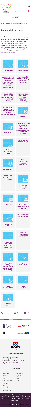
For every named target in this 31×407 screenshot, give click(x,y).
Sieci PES (18, 375)
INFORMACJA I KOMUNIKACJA (23, 141)
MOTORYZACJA (8, 169)
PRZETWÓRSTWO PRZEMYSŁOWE (23, 215)
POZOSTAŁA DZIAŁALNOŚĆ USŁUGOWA (8, 177)
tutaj (25, 397)
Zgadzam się (15, 405)
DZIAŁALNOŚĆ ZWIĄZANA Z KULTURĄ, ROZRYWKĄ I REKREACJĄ (23, 97)
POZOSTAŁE (8, 205)
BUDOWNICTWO (8, 70)
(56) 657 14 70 (18, 362)
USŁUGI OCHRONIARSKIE (8, 287)
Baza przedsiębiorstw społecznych (7, 380)
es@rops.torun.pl (7, 364)
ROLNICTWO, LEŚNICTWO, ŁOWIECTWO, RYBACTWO (8, 244)
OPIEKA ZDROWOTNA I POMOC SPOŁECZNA (23, 162)
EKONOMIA (8, 133)
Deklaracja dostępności (5, 387)
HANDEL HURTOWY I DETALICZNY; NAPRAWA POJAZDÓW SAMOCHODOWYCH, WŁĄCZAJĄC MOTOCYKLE (23, 129)
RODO (4, 393)
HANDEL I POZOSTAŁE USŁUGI (8, 151)
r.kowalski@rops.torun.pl (8, 52)
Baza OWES (5, 383)
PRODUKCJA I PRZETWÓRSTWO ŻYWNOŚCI (23, 206)
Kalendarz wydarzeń (18, 379)
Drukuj (18, 313)
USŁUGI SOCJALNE (23, 287)
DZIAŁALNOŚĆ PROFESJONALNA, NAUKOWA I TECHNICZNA (23, 79)
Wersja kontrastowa (29, 6)
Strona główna (5, 23)
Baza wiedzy (19, 373)
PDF (28, 312)
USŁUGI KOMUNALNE (23, 264)
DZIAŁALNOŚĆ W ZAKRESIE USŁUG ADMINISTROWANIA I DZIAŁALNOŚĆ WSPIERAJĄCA (7, 97)
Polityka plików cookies (6, 391)
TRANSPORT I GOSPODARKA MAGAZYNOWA (23, 234)
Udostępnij (7, 312)
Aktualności (5, 372)
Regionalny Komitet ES (5, 374)
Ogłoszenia (19, 377)
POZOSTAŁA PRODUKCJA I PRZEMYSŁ (23, 187)
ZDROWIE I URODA (8, 304)
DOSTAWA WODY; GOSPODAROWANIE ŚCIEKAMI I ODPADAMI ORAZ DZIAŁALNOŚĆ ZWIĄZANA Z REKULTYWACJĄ (8, 82)
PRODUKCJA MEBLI (8, 225)
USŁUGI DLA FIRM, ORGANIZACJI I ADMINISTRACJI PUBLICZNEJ (8, 266)
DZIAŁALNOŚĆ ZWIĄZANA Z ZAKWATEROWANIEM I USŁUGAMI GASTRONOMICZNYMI (8, 110)
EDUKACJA (23, 117)
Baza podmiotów (7, 377)
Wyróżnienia (19, 372)
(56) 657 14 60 (9, 362)
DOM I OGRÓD (23, 70)
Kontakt (4, 385)
